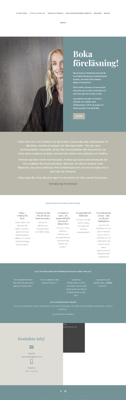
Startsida (21, 13)
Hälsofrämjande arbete (78, 13)
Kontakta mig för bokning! (63, 175)
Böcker (98, 13)
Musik (107, 13)
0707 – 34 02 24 (31, 362)
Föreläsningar (37, 13)
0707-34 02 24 (85, 391)
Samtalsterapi (55, 13)
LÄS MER (79, 107)
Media (63, 23)
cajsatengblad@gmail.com (31, 348)
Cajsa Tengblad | (49, 391)
